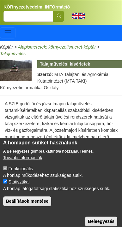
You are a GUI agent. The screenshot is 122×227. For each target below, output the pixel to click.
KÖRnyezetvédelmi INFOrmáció (36, 6)
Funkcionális (21, 173)
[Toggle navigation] (7, 32)
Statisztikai (19, 186)
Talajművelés (13, 53)
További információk (22, 162)
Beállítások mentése (27, 206)
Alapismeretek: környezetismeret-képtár (57, 46)
